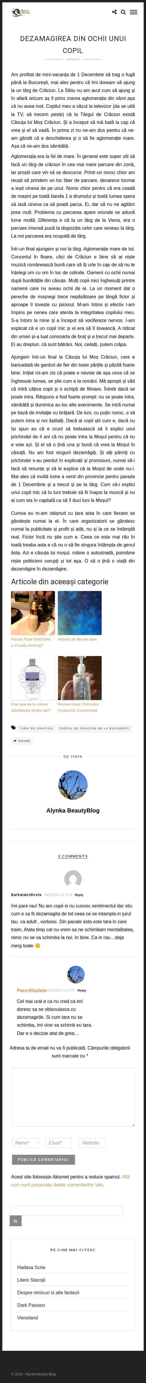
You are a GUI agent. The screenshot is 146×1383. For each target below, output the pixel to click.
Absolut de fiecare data (77, 639)
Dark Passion (31, 1305)
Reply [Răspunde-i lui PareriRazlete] (81, 990)
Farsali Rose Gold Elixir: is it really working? (31, 642)
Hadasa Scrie (31, 1267)
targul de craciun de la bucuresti (94, 728)
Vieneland (27, 1317)
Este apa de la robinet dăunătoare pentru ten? (31, 707)
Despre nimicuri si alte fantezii (48, 1292)
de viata (73, 756)
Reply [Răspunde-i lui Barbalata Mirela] (79, 895)
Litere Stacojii (31, 1280)
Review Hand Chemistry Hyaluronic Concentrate (78, 707)
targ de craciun (36, 728)
